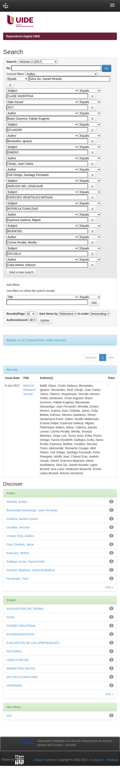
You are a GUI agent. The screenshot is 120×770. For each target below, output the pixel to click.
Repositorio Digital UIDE (23, 36)
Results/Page (15, 313)
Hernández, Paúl (17, 578)
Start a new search (21, 272)
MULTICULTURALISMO (22, 677)
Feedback (112, 759)
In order (83, 313)
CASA (10, 617)
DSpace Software (45, 759)
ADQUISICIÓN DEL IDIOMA (24, 608)
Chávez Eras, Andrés (20, 536)
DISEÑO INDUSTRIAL (21, 625)
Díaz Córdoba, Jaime (20, 544)
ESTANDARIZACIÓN (20, 634)
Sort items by (48, 313)
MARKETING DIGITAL (21, 668)
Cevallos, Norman (18, 527)
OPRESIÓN (14, 685)
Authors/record (17, 320)
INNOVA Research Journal (29, 390)
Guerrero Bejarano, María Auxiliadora (30, 570)
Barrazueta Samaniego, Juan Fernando (32, 510)
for (8, 68)
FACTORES (14, 651)
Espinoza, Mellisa (17, 553)
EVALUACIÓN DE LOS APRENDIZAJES (32, 643)
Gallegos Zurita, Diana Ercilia (25, 561)
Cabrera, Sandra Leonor (22, 518)
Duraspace (96, 759)
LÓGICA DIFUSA (17, 660)
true (8, 715)
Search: (11, 61)
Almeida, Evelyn (16, 501)
